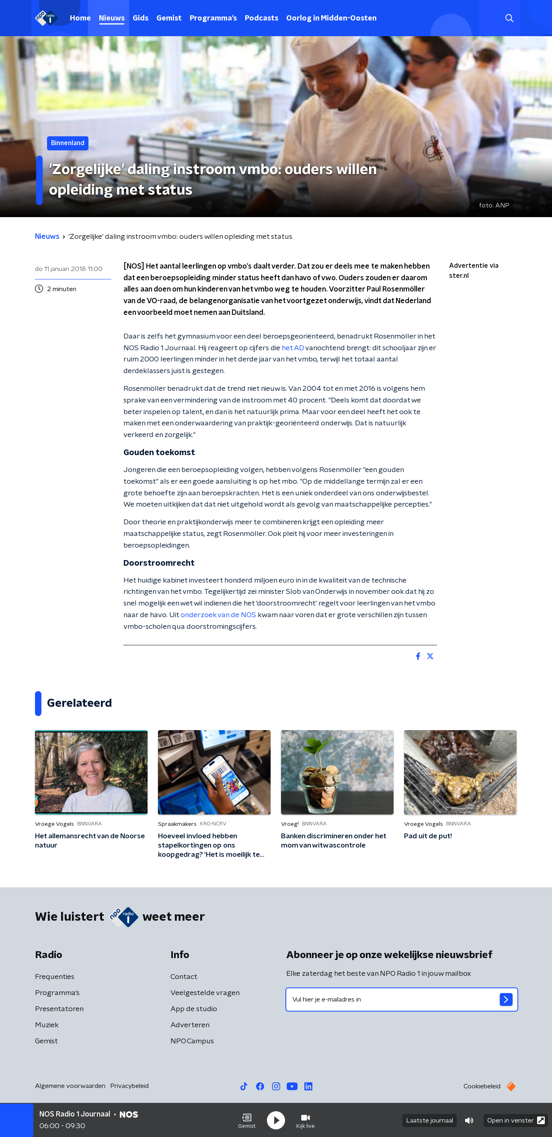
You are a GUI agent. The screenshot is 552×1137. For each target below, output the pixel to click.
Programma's (213, 18)
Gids (140, 18)
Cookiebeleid (482, 1086)
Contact (183, 977)
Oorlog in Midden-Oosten (331, 18)
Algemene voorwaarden (70, 1086)
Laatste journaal (429, 1120)
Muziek (47, 1025)
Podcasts (261, 18)
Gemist (169, 18)
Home (80, 18)
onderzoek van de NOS (218, 615)
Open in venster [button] (516, 1120)
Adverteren (189, 1025)
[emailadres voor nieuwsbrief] (401, 999)
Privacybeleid (129, 1086)
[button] (247, 1120)
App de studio (193, 1009)
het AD (293, 348)
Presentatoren (59, 1009)
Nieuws (112, 18)
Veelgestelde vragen (205, 993)
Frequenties (54, 977)
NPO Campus (192, 1041)
